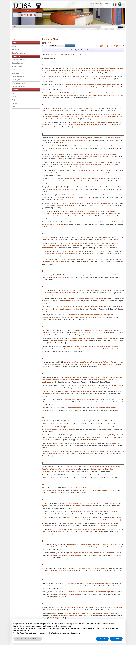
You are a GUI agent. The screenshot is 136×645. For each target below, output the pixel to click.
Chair (14, 70)
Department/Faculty (18, 59)
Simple (14, 46)
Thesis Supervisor (18, 76)
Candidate (15, 73)
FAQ (13, 100)
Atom (104, 46)
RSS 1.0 (112, 46)
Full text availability (18, 86)
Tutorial (14, 96)
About (14, 93)
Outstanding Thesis (18, 83)
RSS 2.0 (121, 46)
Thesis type (16, 80)
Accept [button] (116, 638)
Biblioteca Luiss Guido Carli (28, 9)
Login (14, 26)
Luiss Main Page (28, 5)
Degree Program (17, 63)
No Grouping (91, 50)
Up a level (47, 43)
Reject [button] (102, 638)
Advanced (15, 49)
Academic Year (17, 66)
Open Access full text (19, 53)
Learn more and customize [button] (27, 638)
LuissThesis (27, 15)
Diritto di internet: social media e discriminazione (58, 79)
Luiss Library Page (105, 3)
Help (13, 107)
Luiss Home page (94, 3)
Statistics (15, 103)
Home (14, 39)
